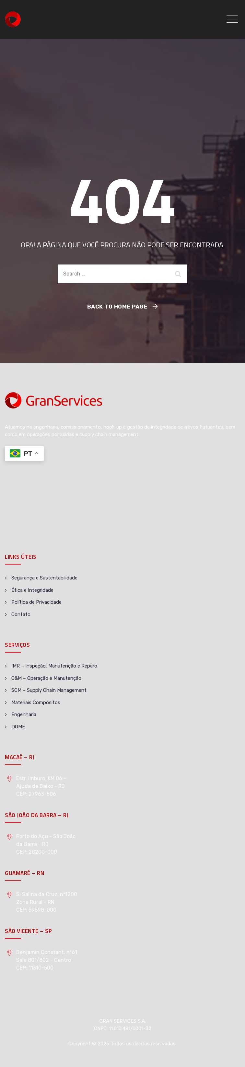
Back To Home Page (117, 306)
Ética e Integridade (32, 590)
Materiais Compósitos (35, 702)
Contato (20, 614)
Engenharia (23, 714)
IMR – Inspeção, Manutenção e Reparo (54, 666)
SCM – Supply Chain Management (49, 690)
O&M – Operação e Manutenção (46, 678)
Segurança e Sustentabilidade (44, 578)
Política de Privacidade (36, 602)
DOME (18, 727)
